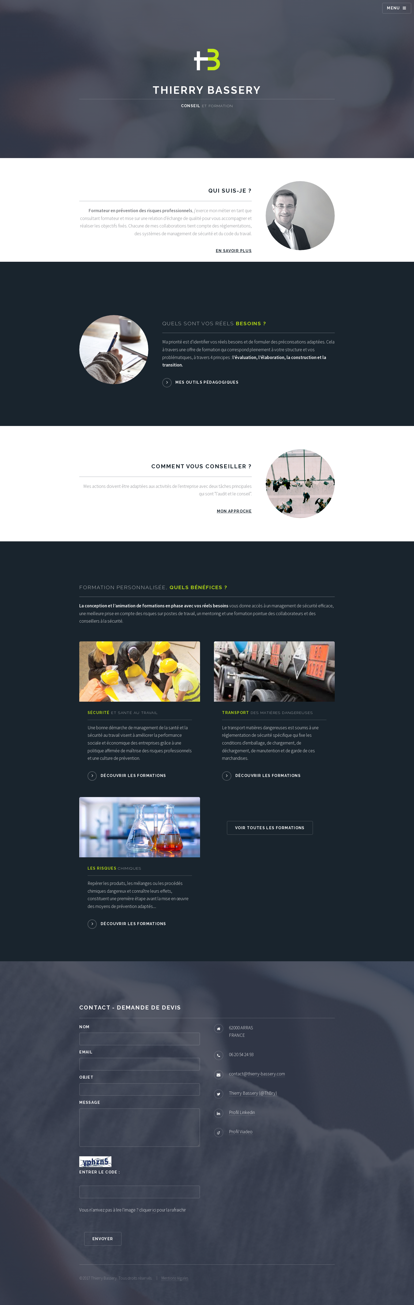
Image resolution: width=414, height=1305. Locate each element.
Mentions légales (174, 1278)
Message (89, 1102)
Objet (86, 1077)
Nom (84, 1027)
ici (154, 1210)
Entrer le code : (99, 1172)
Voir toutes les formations (270, 828)
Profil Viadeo (241, 1132)
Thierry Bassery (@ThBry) (253, 1093)
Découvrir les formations (133, 775)
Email (86, 1052)
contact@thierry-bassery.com (257, 1074)
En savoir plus (234, 251)
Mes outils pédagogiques (207, 382)
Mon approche (234, 511)
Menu (393, 8)
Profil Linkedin (242, 1112)
